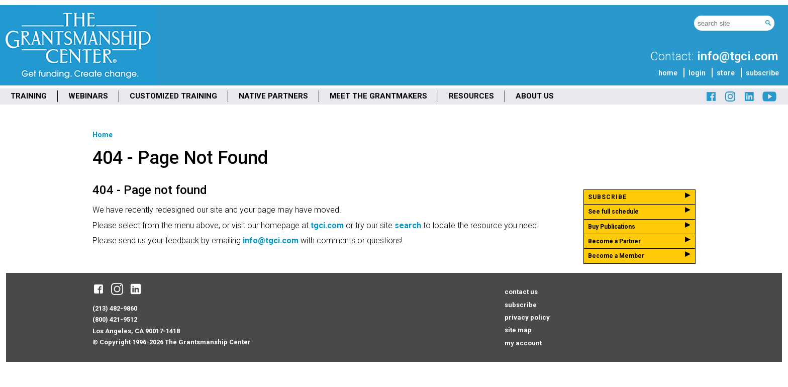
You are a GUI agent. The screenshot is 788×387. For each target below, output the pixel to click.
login (697, 73)
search (408, 225)
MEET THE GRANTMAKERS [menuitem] (378, 96)
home (667, 73)
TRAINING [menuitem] (29, 96)
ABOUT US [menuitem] (535, 96)
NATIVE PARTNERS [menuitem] (273, 96)
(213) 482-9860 (114, 308)
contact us (521, 292)
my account (523, 343)
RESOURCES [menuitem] (471, 96)
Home (102, 135)
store (726, 73)
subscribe (762, 73)
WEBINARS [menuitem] (88, 96)
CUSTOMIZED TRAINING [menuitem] (173, 96)
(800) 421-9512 (114, 319)
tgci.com (327, 225)
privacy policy (527, 317)
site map (518, 330)
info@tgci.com (737, 56)
